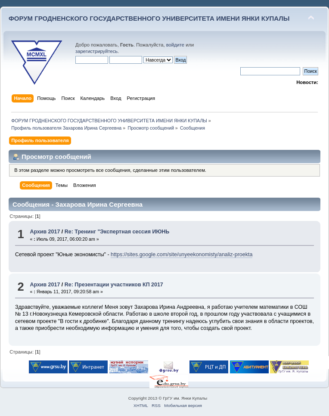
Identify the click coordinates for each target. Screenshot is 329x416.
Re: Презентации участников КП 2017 (114, 285)
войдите (175, 44)
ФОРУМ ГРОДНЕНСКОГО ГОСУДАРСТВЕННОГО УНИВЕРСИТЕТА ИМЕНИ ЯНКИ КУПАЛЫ (149, 18)
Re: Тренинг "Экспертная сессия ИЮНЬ (117, 232)
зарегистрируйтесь (96, 51)
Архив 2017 (45, 232)
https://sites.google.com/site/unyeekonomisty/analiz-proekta (181, 254)
